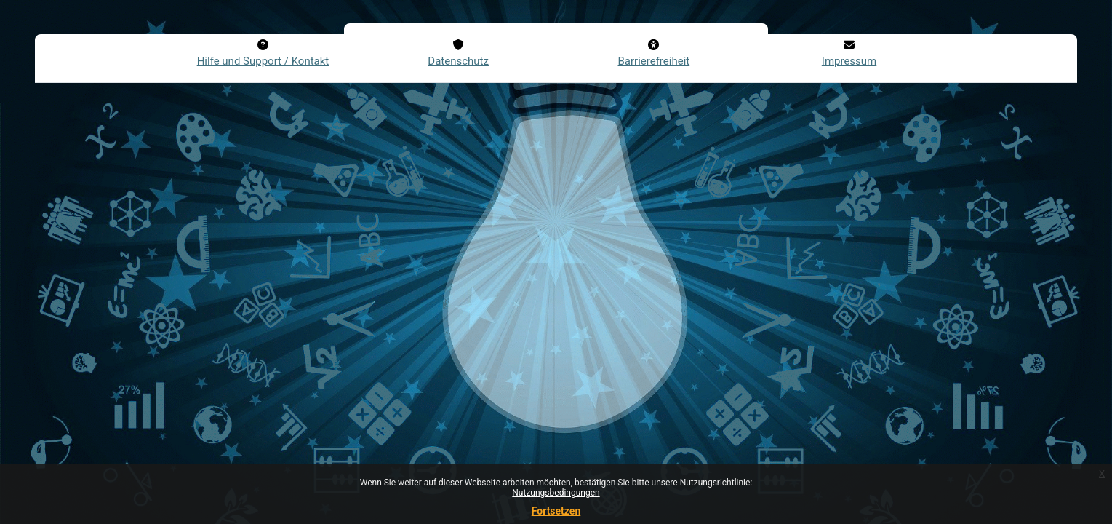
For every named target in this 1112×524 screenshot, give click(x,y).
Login (413, 210)
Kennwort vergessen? (436, 246)
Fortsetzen (556, 511)
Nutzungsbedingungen (555, 493)
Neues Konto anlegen (445, 356)
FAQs (548, 323)
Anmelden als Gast (439, 444)
